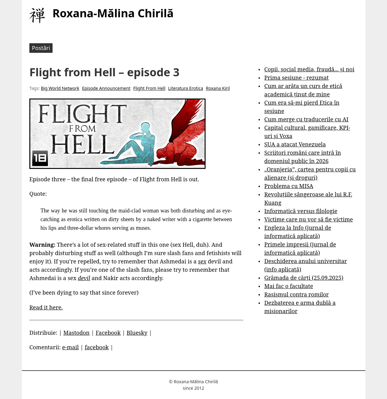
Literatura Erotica (185, 88)
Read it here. (46, 307)
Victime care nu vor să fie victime (308, 219)
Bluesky (137, 332)
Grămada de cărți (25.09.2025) (303, 277)
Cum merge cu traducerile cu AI (306, 119)
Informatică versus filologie (300, 211)
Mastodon (76, 332)
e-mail (70, 347)
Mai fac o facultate (288, 286)
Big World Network (60, 88)
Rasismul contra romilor (296, 294)
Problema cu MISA (288, 186)
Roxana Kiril (218, 88)
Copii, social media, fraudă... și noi (309, 69)
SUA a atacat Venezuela (295, 144)
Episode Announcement (106, 88)
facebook (97, 347)
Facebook (108, 332)
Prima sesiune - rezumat (296, 77)
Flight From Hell (149, 88)
